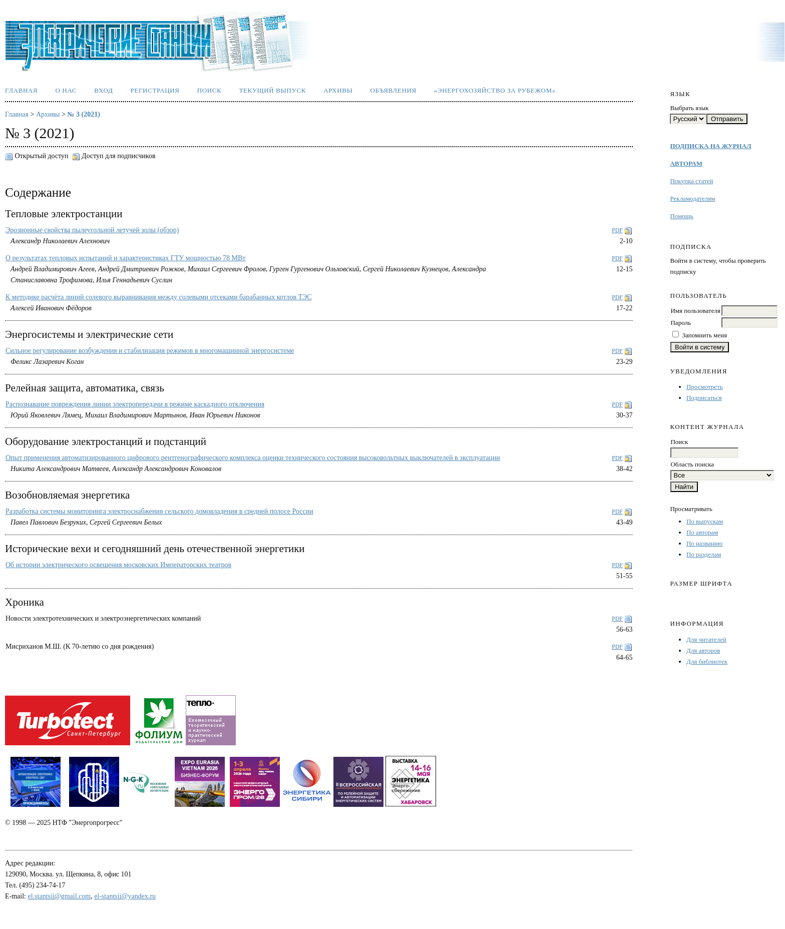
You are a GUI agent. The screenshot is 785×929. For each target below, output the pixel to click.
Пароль (680, 322)
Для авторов (703, 650)
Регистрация (154, 90)
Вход (103, 90)
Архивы (337, 90)
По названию (704, 543)
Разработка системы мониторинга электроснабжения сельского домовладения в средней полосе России (159, 511)
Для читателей (706, 639)
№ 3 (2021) (83, 114)
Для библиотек (706, 661)
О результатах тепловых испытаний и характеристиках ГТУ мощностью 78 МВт (125, 258)
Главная (21, 90)
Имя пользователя (695, 310)
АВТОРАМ (686, 163)
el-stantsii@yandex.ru (125, 896)
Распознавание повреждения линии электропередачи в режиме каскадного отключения (135, 404)
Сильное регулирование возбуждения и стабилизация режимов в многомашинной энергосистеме (150, 350)
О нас (66, 90)
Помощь (681, 216)
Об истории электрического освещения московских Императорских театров (118, 565)
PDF (617, 230)
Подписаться (704, 397)
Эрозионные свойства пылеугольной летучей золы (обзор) (92, 230)
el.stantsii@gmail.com (59, 896)
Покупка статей (691, 181)
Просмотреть (704, 386)
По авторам (702, 532)
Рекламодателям (692, 198)
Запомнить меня (704, 335)
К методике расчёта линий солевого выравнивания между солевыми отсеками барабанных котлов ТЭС (159, 297)
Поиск (209, 90)
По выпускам (704, 521)
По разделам (703, 554)
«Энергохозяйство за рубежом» (495, 90)
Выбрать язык (689, 108)
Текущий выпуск (272, 90)
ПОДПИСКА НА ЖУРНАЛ (710, 146)
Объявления (393, 90)
